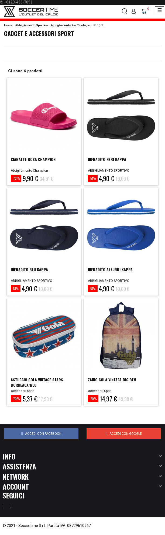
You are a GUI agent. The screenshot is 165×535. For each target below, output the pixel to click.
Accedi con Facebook (41, 434)
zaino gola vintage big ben (112, 379)
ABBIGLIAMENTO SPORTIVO (108, 171)
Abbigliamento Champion (29, 171)
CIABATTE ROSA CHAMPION (33, 159)
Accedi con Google (124, 434)
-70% (16, 398)
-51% (92, 178)
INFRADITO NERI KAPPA (107, 159)
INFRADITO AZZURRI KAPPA (110, 269)
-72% (16, 178)
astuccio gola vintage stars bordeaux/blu (37, 382)
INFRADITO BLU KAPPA (29, 269)
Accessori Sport (23, 391)
